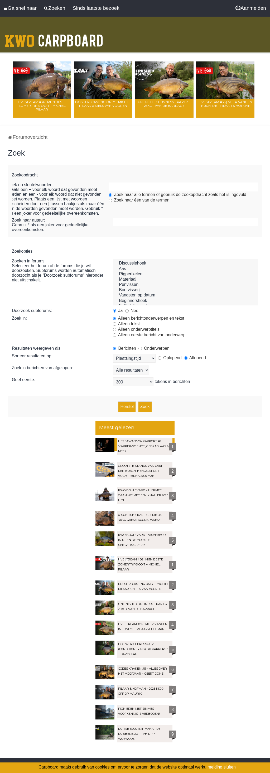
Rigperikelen (185, 274)
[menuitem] (250, 8)
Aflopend (195, 358)
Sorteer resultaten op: (32, 356)
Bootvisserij (185, 290)
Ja (118, 310)
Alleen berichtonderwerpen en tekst (148, 318)
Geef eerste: (23, 379)
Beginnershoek (185, 301)
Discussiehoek (185, 263)
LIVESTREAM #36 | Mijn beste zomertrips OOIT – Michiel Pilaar (42, 105)
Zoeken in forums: (29, 261)
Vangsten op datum (185, 295)
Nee (131, 310)
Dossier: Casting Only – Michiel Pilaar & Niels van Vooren (103, 104)
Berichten (124, 348)
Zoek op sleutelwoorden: (31, 185)
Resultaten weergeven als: (37, 348)
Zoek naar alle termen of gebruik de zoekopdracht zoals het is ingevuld (177, 194)
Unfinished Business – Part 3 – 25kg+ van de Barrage (164, 104)
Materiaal (185, 279)
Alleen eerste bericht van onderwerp (149, 335)
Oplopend (170, 358)
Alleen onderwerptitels (136, 329)
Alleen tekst (126, 323)
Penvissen (185, 284)
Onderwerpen (153, 348)
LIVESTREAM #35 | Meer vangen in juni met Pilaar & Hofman (225, 104)
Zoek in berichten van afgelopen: (42, 368)
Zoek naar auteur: (28, 220)
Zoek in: (19, 318)
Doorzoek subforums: (32, 310)
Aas (185, 269)
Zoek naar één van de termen (139, 200)
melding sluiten (222, 767)
